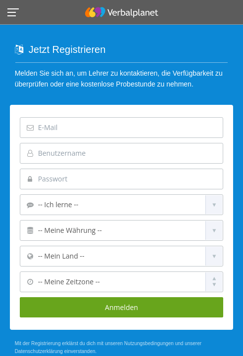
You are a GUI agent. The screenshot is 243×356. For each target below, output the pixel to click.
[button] (16, 11)
